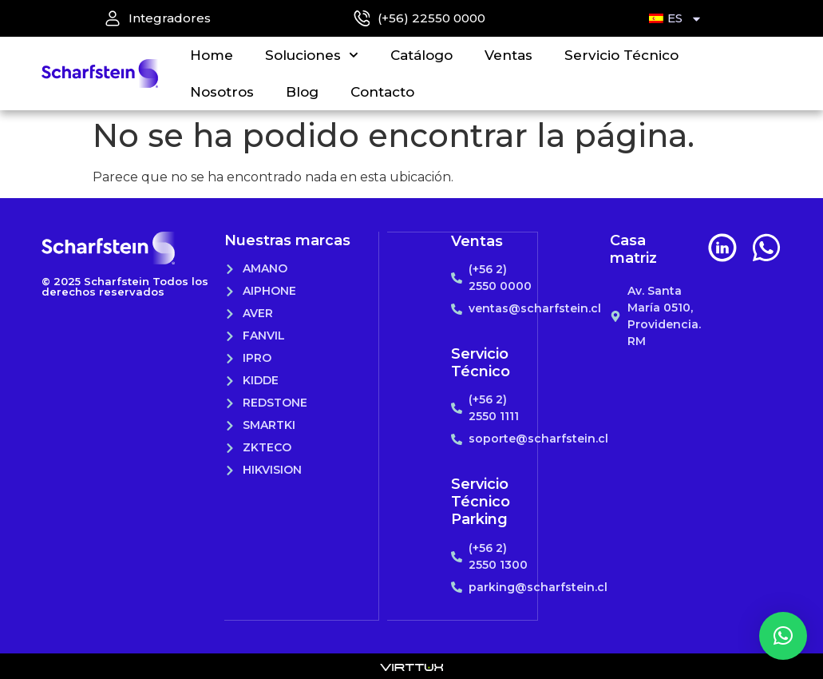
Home (211, 55)
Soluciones (311, 55)
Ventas (508, 55)
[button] (783, 636)
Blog (302, 92)
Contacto (382, 92)
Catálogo (421, 55)
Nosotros (222, 92)
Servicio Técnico (621, 55)
